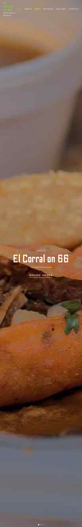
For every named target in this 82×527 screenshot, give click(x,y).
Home (19, 9)
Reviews (48, 9)
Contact (74, 9)
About (28, 9)
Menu (37, 9)
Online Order (41, 275)
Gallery (61, 9)
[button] (38, 524)
